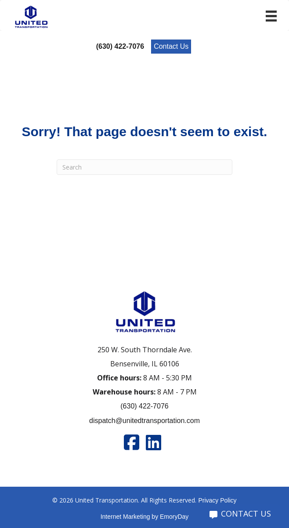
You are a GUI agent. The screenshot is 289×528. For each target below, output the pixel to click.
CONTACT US (240, 513)
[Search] (144, 167)
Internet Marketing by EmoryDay (145, 516)
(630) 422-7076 (144, 406)
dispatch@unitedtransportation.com (144, 420)
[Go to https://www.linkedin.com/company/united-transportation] (153, 443)
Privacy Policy (217, 500)
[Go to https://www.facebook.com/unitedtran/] (131, 443)
